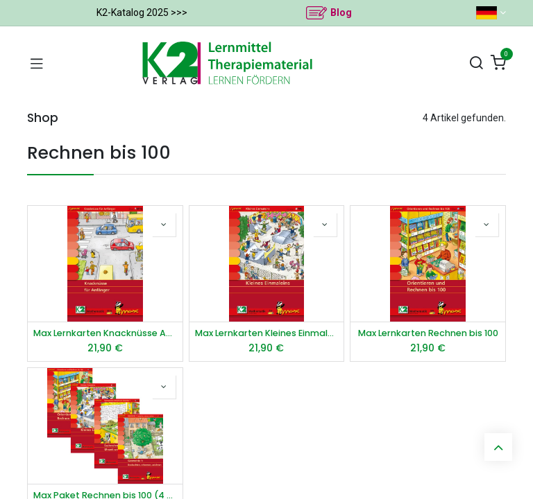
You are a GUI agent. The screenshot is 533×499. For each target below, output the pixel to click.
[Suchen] (476, 63)
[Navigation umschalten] (36, 63)
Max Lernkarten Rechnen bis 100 (428, 333)
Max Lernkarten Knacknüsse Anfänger (105, 333)
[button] (164, 224)
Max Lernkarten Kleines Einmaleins (267, 333)
